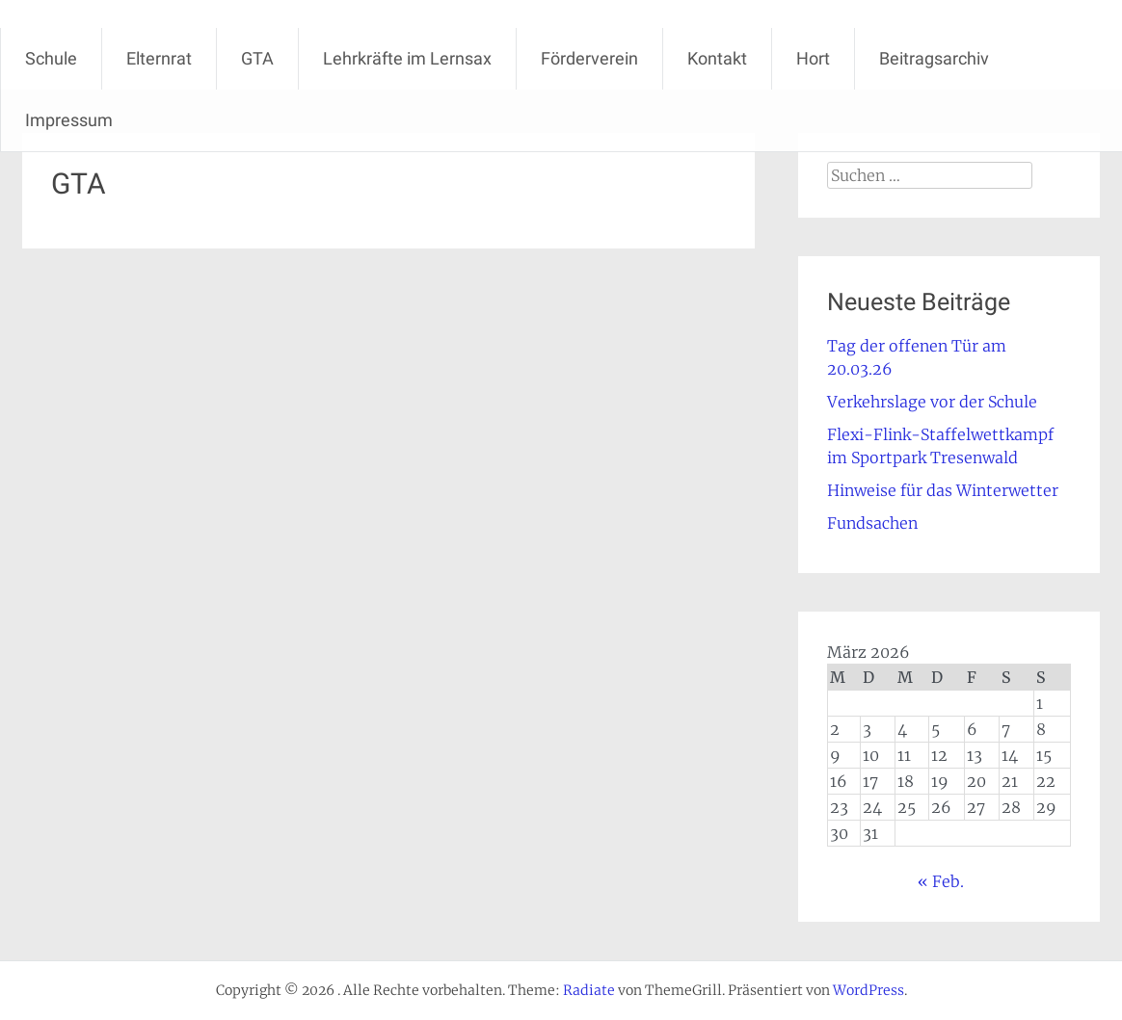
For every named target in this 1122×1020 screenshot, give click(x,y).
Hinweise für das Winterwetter (942, 490)
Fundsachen (872, 523)
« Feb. (941, 881)
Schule (51, 58)
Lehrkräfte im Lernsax (407, 58)
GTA (257, 58)
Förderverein (589, 58)
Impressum (69, 120)
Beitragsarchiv (934, 58)
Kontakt (717, 58)
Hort (813, 58)
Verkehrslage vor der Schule (932, 401)
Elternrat (159, 58)
